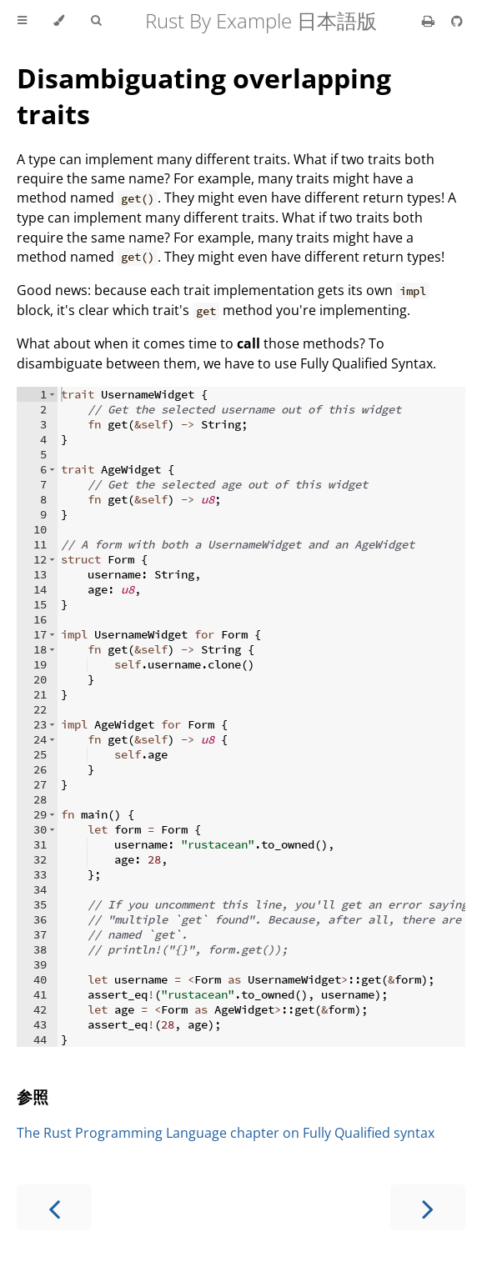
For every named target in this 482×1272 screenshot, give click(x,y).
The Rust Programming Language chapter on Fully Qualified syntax (225, 1133)
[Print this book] (429, 21)
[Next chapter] (427, 1207)
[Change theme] (59, 21)
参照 (32, 1096)
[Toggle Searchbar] (96, 21)
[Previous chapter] (54, 1207)
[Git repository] (456, 21)
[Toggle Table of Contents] (22, 21)
